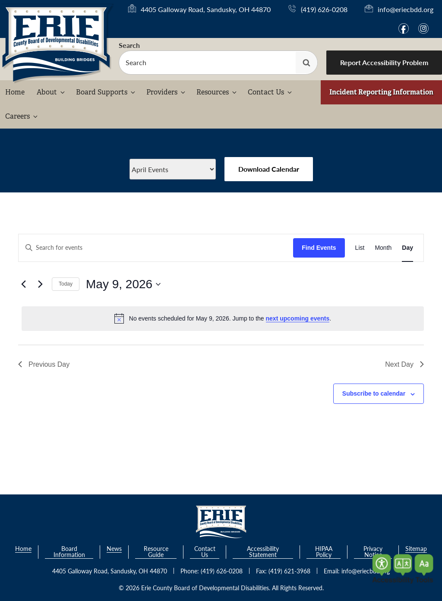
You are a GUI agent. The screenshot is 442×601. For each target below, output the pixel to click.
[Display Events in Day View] (407, 247)
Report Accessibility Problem (384, 62)
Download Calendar (268, 169)
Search (129, 45)
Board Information (69, 552)
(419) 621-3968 (289, 570)
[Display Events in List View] (360, 247)
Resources (217, 92)
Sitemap (416, 549)
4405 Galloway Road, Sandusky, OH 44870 (206, 9)
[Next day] (40, 284)
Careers (22, 116)
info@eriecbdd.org (405, 9)
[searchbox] (218, 62)
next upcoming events (298, 318)
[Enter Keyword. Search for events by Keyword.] (156, 247)
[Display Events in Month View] (383, 247)
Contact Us (270, 92)
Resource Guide (156, 552)
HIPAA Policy (323, 552)
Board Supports (106, 92)
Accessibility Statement (263, 552)
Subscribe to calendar (373, 393)
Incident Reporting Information (381, 92)
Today (66, 284)
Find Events (319, 247)
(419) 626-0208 (324, 9)
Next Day (404, 364)
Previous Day (43, 364)
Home (15, 92)
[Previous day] (23, 284)
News (114, 549)
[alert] (223, 318)
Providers (166, 92)
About (51, 92)
